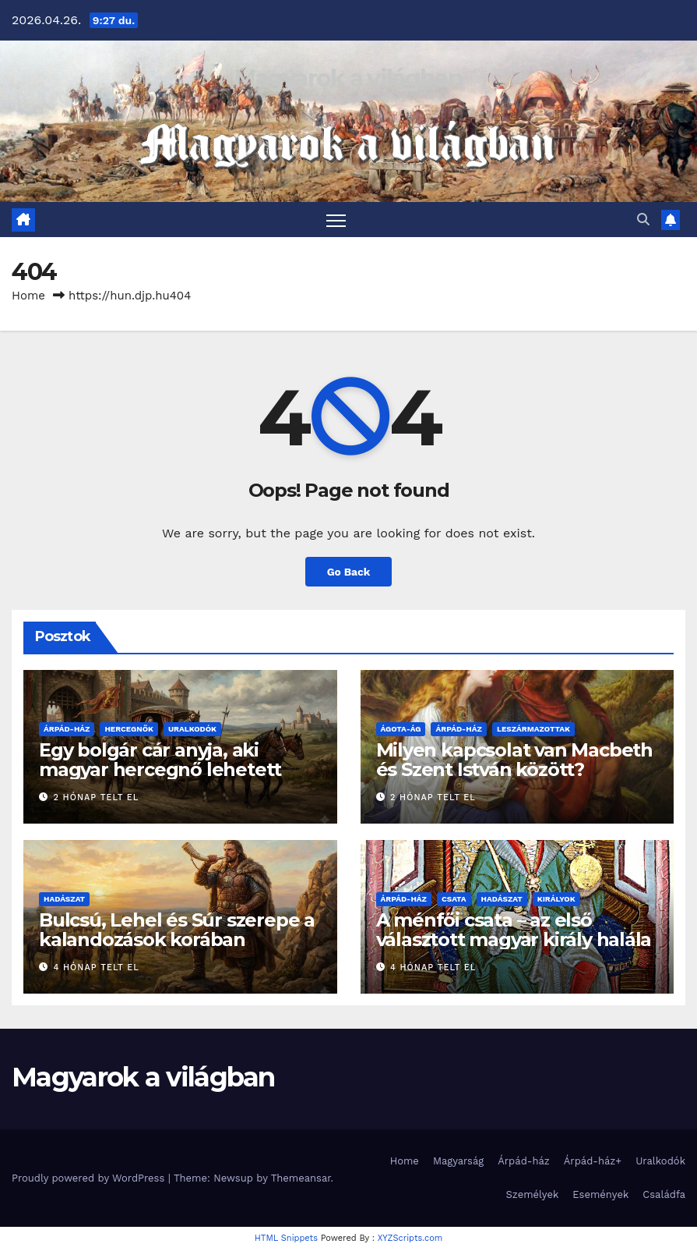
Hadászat (64, 899)
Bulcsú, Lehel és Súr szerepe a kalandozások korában (177, 930)
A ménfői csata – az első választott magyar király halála (514, 930)
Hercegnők (128, 729)
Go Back (348, 571)
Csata (454, 899)
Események (600, 1195)
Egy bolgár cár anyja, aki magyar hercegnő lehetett (160, 760)
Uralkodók (192, 729)
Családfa (663, 1195)
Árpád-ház (67, 729)
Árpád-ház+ (592, 1161)
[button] (643, 219)
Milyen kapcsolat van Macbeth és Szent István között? (514, 760)
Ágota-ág (401, 729)
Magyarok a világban (348, 78)
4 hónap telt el (96, 968)
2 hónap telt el (96, 797)
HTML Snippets (286, 1239)
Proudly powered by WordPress (90, 1178)
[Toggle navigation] (336, 219)
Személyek (532, 1195)
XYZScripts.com (410, 1239)
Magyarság (458, 1161)
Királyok (556, 899)
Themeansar (301, 1178)
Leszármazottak (533, 729)
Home (28, 296)
